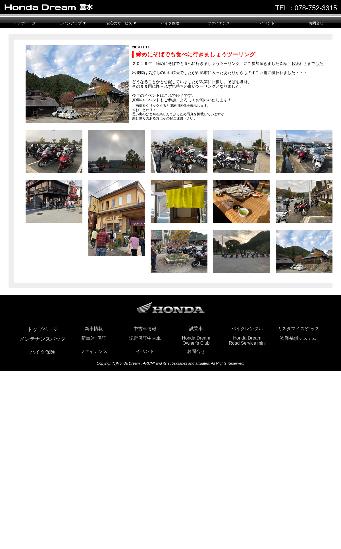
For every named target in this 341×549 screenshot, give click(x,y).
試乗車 (196, 328)
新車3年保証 (94, 338)
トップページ (24, 23)
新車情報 (94, 328)
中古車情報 (145, 328)
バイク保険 (170, 23)
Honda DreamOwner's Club (196, 341)
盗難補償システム (298, 338)
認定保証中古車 (145, 338)
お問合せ (316, 23)
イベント (267, 23)
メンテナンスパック (43, 339)
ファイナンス (219, 23)
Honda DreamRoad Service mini (247, 341)
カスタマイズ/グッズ (298, 328)
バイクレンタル (247, 328)
